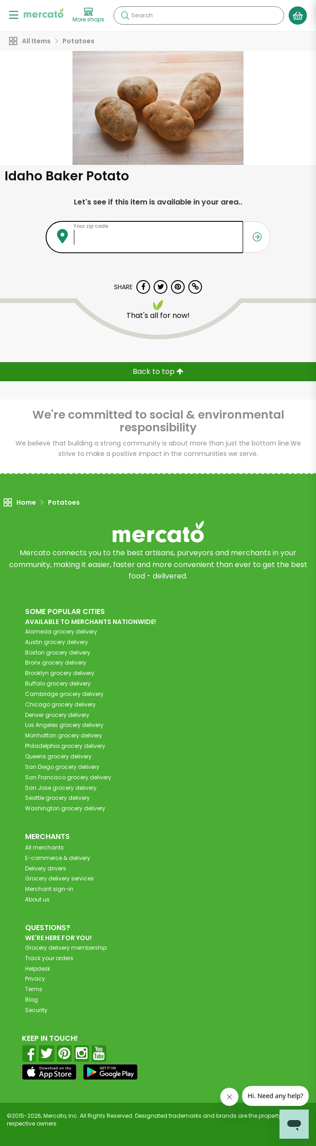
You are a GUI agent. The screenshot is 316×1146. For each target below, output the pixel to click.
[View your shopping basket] (298, 15)
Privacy (35, 978)
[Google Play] (110, 1072)
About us (37, 899)
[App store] (49, 1072)
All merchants (44, 847)
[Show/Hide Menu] (13, 14)
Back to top (158, 371)
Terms (33, 989)
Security (36, 1010)
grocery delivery (61, 631)
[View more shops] (88, 15)
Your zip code (90, 226)
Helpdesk (37, 968)
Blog (31, 999)
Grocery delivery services (59, 878)
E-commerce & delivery (57, 858)
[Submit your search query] (125, 15)
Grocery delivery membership (66, 948)
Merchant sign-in (49, 889)
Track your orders (49, 958)
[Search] (199, 15)
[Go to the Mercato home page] (43, 13)
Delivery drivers (45, 868)
